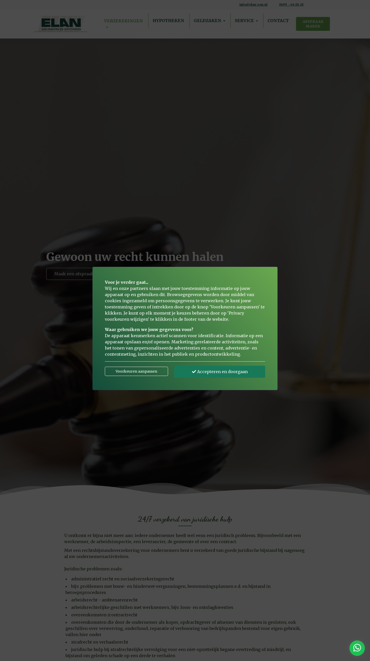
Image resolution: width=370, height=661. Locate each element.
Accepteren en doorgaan (220, 371)
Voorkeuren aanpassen (136, 371)
